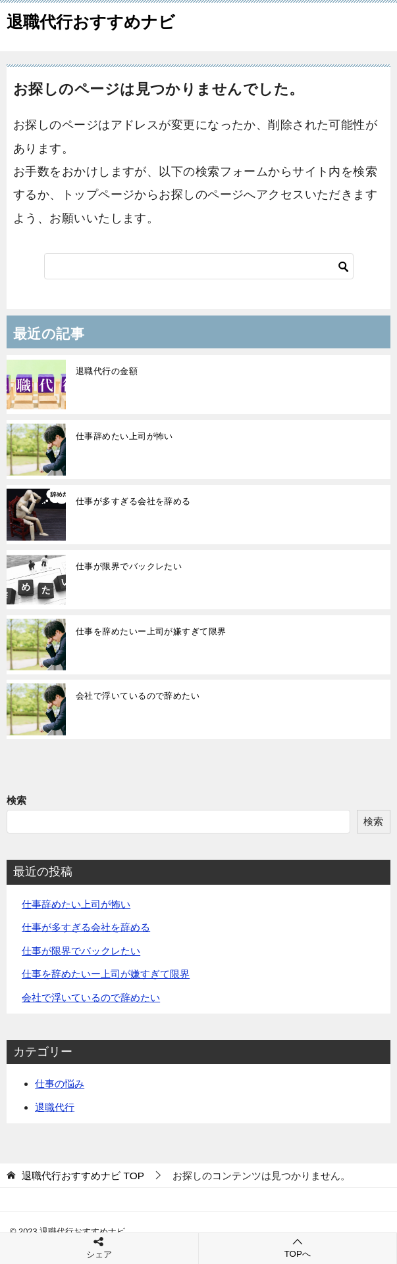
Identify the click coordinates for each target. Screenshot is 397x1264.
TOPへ (298, 1247)
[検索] (199, 266)
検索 (16, 800)
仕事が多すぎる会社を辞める (133, 501)
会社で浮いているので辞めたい (137, 696)
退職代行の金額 (107, 371)
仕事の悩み (59, 1083)
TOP (83, 1175)
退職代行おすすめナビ (91, 20)
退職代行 (54, 1107)
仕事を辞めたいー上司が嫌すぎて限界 (151, 631)
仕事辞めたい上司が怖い (124, 436)
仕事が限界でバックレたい (129, 566)
